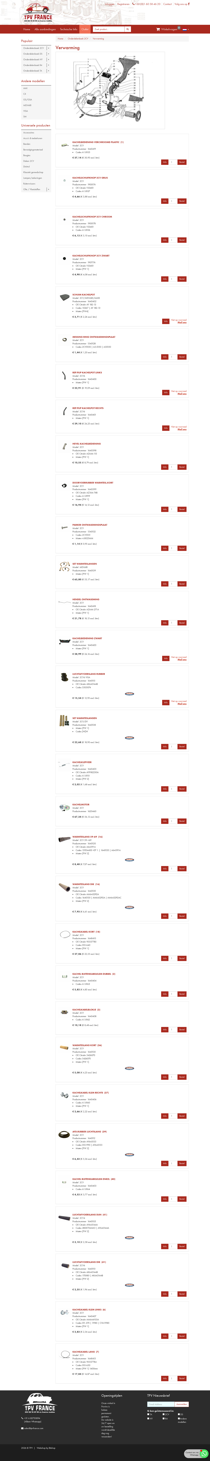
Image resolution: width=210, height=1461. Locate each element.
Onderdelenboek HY (32, 59)
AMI (25, 88)
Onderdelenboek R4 (32, 65)
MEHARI (27, 105)
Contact (167, 4)
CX (24, 93)
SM (25, 116)
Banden (26, 143)
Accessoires (28, 132)
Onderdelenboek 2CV (33, 48)
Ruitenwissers (29, 183)
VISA (25, 110)
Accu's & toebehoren (32, 138)
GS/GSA (27, 99)
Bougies (26, 155)
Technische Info (68, 29)
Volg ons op (183, 4)
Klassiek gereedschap (33, 172)
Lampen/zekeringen (32, 177)
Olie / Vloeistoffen (31, 189)
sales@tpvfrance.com (33, 1428)
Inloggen (109, 4)
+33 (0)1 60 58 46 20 (146, 4)
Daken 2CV (28, 161)
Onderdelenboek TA (32, 70)
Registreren (123, 4)
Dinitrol (26, 166)
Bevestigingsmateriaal (33, 149)
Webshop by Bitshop (46, 1447)
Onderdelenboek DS (32, 53)
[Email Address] (161, 1404)
